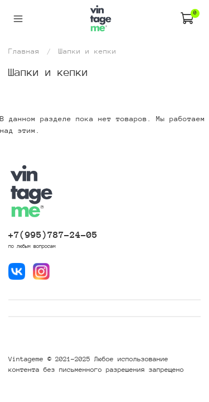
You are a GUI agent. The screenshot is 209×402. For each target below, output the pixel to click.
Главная (24, 51)
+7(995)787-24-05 (53, 234)
